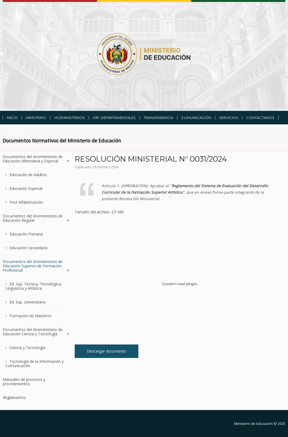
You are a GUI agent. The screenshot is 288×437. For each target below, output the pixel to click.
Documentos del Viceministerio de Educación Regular (33, 218)
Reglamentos (14, 397)
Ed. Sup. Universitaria (27, 302)
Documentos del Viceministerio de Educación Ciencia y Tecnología (33, 331)
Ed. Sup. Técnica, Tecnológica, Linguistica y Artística (33, 286)
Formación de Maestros (30, 315)
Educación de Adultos (28, 174)
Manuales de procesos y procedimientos (24, 381)
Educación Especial (25, 188)
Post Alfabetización (26, 202)
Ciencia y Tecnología (27, 347)
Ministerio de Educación (253, 423)
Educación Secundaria (28, 247)
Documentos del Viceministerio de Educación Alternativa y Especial (33, 159)
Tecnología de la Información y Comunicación (34, 363)
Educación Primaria (26, 234)
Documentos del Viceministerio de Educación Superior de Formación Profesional (33, 266)
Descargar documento (106, 351)
